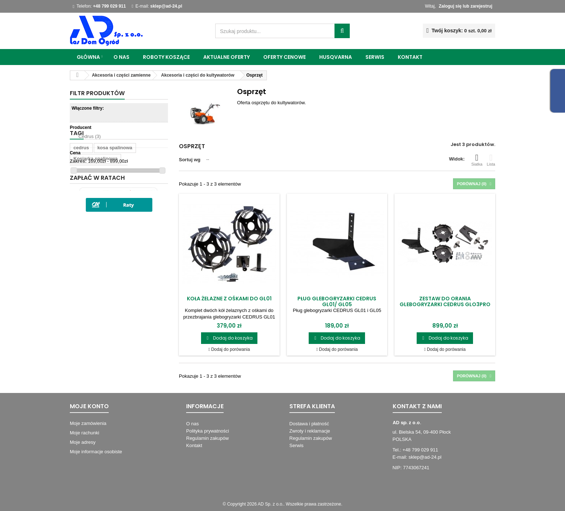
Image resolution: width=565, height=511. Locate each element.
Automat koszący (92, 269)
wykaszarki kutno (93, 247)
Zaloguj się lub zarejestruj (465, 6)
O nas (121, 57)
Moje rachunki (84, 432)
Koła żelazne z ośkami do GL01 (229, 298)
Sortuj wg (189, 159)
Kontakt (410, 57)
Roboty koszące (166, 57)
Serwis (374, 57)
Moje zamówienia (88, 423)
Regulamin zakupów (207, 438)
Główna (88, 57)
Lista (491, 159)
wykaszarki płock (92, 236)
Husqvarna (335, 57)
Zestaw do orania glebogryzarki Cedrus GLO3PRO (445, 301)
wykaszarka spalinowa (98, 225)
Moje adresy (83, 442)
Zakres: (78, 161)
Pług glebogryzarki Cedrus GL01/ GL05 (336, 301)
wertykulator (134, 236)
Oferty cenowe (284, 57)
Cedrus (90, 136)
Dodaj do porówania (230, 349)
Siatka (476, 159)
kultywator (139, 258)
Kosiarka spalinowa (95, 214)
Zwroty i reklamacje (309, 431)
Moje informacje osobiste (96, 451)
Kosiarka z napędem (96, 258)
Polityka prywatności (207, 431)
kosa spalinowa (114, 203)
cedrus (81, 203)
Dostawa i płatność (309, 423)
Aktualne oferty (226, 57)
